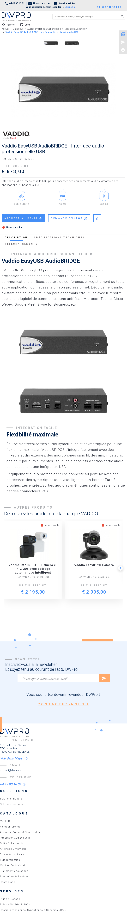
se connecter (109, 7)
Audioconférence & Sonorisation (20, 832)
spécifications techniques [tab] (59, 237)
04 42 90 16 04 (14, 3)
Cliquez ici (70, 7)
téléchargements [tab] (21, 244)
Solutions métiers (11, 798)
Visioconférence (10, 826)
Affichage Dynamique (13, 848)
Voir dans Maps (11, 758)
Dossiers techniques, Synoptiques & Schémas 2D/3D (33, 910)
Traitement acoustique (14, 871)
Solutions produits (11, 804)
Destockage (7, 882)
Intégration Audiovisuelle (15, 837)
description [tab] (16, 237)
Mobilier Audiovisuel (12, 865)
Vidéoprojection (10, 859)
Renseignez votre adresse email (44, 679)
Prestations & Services (14, 876)
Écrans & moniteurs (12, 854)
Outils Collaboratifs (12, 843)
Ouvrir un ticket (64, 3)
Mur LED (5, 821)
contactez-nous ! (63, 704)
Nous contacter (39, 3)
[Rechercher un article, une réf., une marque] (83, 16)
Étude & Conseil (10, 899)
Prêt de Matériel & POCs (15, 904)
